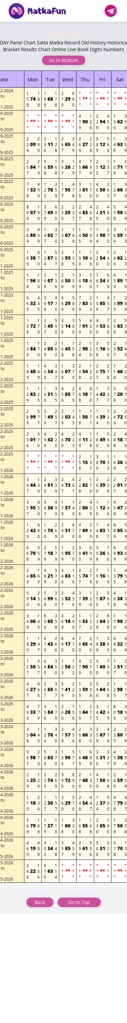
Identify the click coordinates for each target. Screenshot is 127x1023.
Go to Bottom (63, 60)
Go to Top (79, 902)
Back (40, 902)
